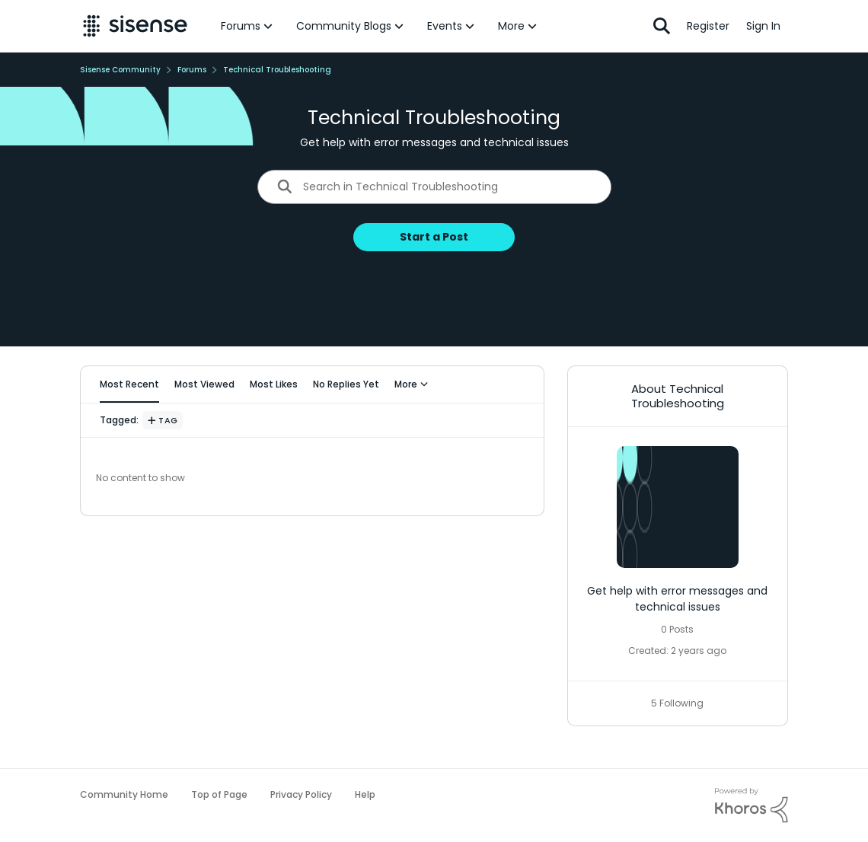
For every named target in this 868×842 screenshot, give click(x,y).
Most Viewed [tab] (204, 384)
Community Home (124, 794)
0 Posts (677, 629)
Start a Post (434, 236)
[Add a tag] (162, 420)
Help (365, 794)
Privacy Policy (301, 794)
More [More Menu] (411, 384)
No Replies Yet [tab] (346, 384)
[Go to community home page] (135, 25)
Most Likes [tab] (274, 384)
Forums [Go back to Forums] (191, 69)
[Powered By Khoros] (751, 805)
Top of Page (219, 794)
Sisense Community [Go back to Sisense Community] (120, 69)
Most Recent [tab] (129, 384)
